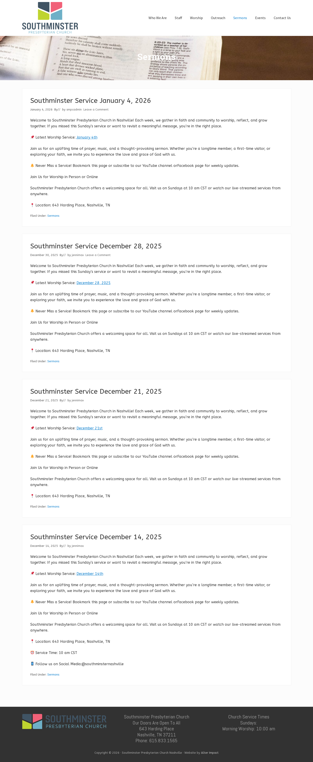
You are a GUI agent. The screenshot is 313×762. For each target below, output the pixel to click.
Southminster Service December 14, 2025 (96, 537)
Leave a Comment (96, 109)
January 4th (87, 137)
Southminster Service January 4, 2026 (90, 101)
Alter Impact (210, 752)
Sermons (53, 215)
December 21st (90, 428)
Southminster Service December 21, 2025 (96, 391)
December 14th (90, 574)
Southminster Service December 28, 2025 (96, 246)
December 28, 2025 (94, 283)
